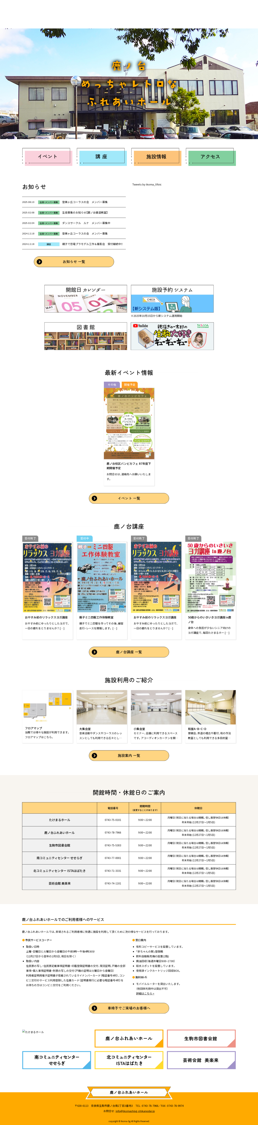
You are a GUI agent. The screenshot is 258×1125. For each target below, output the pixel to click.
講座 (223, 19)
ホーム (37, 19)
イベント (197, 19)
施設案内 (139, 19)
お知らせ (64, 19)
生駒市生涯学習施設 (101, 19)
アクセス (168, 19)
